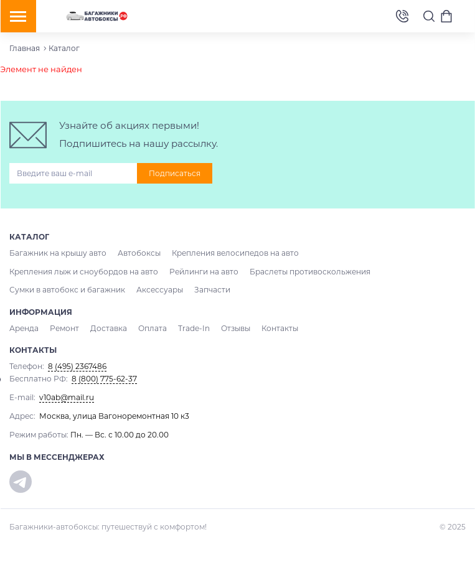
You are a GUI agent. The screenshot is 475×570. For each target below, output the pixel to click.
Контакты (279, 328)
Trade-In (194, 328)
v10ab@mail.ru (66, 397)
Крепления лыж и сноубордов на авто (83, 271)
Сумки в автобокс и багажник (67, 289)
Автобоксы (139, 253)
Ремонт (64, 328)
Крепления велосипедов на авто (235, 253)
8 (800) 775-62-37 (104, 378)
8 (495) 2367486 (402, 16)
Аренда (24, 328)
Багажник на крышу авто (57, 253)
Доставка (108, 328)
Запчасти (212, 289)
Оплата (152, 328)
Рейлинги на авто (203, 271)
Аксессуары (159, 289)
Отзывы (235, 328)
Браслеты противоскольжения (310, 271)
